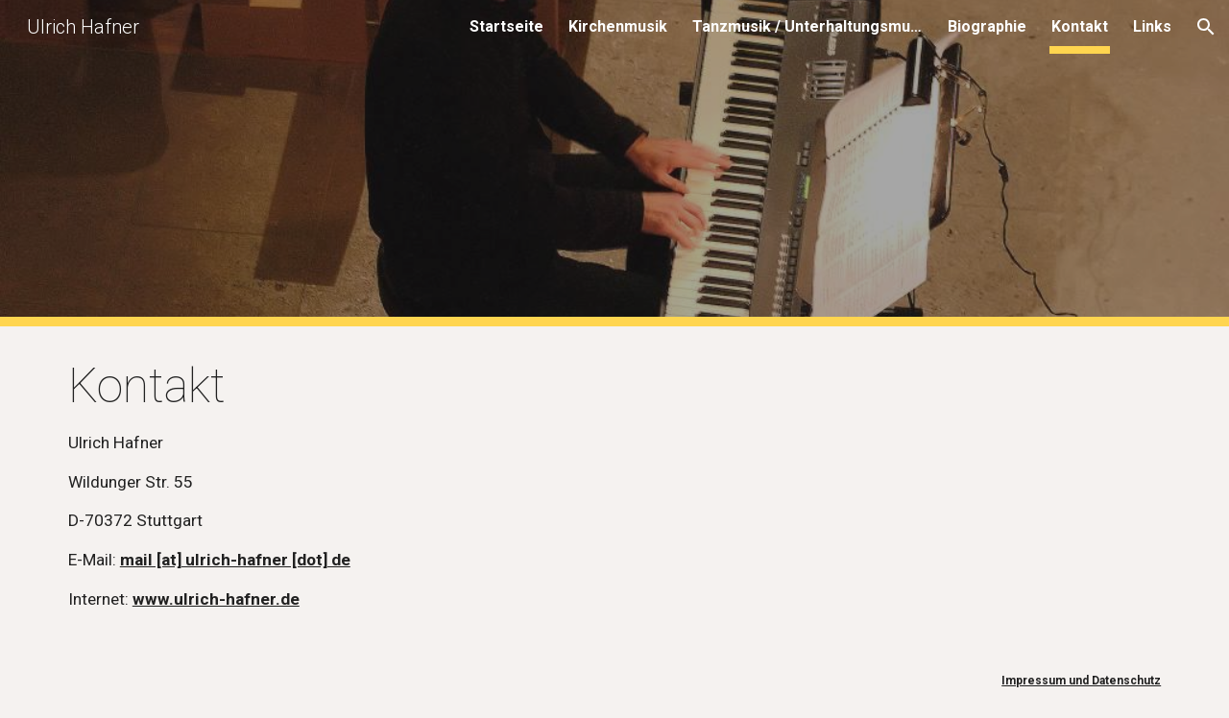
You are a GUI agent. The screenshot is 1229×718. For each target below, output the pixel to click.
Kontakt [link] (1079, 26)
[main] (614, 484)
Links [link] (1152, 26)
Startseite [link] (506, 26)
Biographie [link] (987, 26)
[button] (1206, 27)
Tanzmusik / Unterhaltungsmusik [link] (807, 26)
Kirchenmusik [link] (617, 26)
